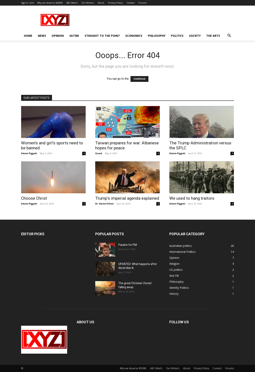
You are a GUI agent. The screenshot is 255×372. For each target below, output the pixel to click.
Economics (134, 36)
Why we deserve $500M (50, 2)
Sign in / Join (27, 2)
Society (195, 36)
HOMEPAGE (139, 79)
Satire (74, 36)
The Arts (213, 36)
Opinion (58, 36)
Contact (131, 2)
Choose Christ (34, 198)
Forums (142, 2)
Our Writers (87, 2)
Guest (98, 153)
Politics (177, 36)
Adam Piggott (29, 153)
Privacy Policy (115, 2)
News (42, 36)
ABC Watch (72, 2)
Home (28, 36)
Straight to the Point (102, 36)
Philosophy (156, 36)
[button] (229, 36)
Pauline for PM (127, 244)
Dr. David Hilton (104, 203)
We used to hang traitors (191, 198)
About (101, 2)
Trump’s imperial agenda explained (127, 198)
